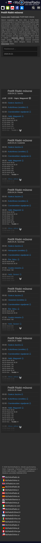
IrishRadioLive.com (11, 506)
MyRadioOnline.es (11, 496)
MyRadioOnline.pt (10, 528)
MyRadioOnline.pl (10, 503)
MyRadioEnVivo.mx (11, 519)
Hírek (4, 469)
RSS (25, 473)
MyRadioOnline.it (10, 490)
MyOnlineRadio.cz (10, 509)
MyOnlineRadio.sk (10, 477)
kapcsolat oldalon (17, 38)
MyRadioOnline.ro (10, 480)
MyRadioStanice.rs (11, 499)
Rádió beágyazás (30, 469)
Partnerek (19, 469)
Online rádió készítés (9, 471)
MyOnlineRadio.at (10, 493)
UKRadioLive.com (10, 484)
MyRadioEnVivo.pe (11, 531)
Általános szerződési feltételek (12, 473)
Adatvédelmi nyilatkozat (26, 471)
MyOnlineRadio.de (11, 487)
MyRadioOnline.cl (10, 535)
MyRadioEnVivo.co (11, 522)
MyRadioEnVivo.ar (11, 515)
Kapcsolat (11, 469)
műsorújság (5, 44)
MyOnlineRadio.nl (10, 525)
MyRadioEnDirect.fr (11, 512)
